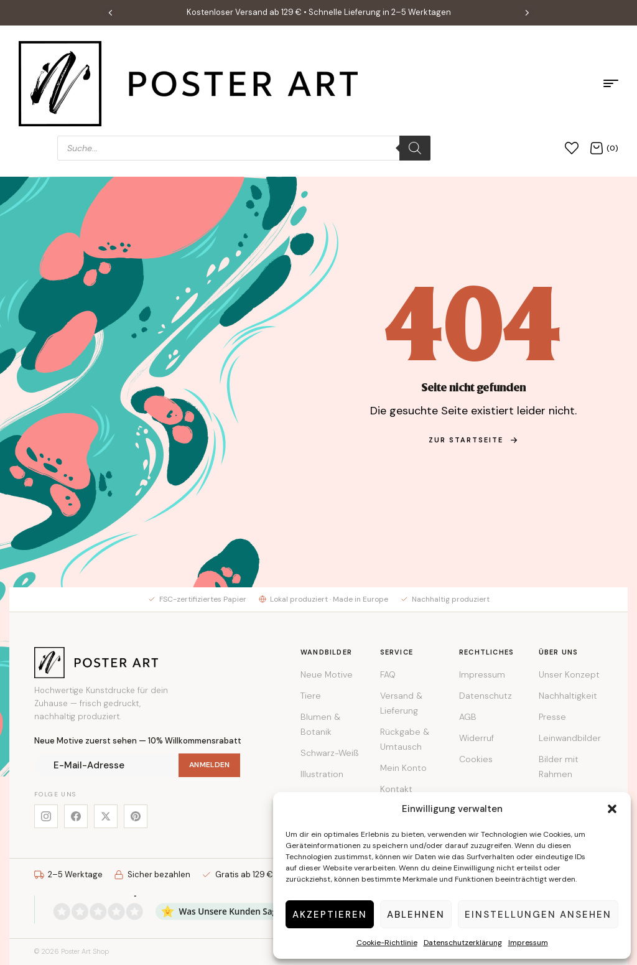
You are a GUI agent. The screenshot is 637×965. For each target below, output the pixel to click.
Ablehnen (416, 914)
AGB (468, 716)
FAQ (388, 674)
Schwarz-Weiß (329, 752)
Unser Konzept (569, 674)
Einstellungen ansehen (538, 914)
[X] (106, 816)
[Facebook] (76, 816)
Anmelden (209, 765)
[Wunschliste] (571, 148)
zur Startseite (473, 440)
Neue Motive (326, 674)
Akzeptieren (329, 914)
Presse (552, 716)
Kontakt (396, 789)
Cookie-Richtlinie (386, 943)
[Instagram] (46, 816)
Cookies (476, 759)
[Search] (414, 148)
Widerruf (476, 738)
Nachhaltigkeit (568, 695)
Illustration (321, 774)
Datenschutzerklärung (463, 943)
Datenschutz (485, 695)
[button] (612, 809)
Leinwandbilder (570, 738)
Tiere (310, 695)
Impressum (528, 943)
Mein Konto (403, 767)
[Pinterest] (135, 816)
